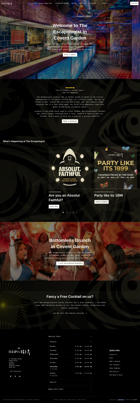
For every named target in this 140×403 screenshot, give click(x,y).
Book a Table (70, 55)
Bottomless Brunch (61, 3)
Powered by (131, 401)
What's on (82, 3)
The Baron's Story (116, 376)
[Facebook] (10, 377)
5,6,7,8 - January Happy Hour (41, 3)
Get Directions (15, 372)
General (71, 343)
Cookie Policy (81, 401)
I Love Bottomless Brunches (70, 264)
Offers (104, 3)
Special (71, 383)
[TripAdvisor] (19, 377)
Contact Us (113, 356)
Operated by (117, 401)
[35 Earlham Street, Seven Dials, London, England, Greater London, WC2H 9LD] (24, 364)
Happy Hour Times (70, 390)
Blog (111, 359)
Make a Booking (70, 122)
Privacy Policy (71, 401)
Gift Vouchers (114, 366)
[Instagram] (15, 377)
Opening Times (70, 338)
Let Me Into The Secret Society (70, 315)
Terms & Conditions (60, 401)
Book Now (134, 3)
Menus (73, 3)
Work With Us (114, 373)
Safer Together (115, 369)
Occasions (92, 3)
